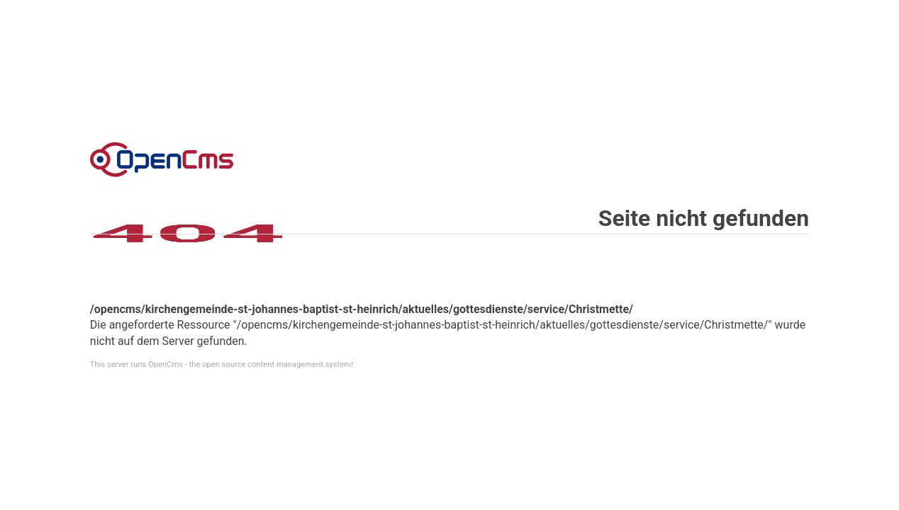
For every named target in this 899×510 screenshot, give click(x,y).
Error (161, 159)
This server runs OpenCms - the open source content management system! (221, 364)
